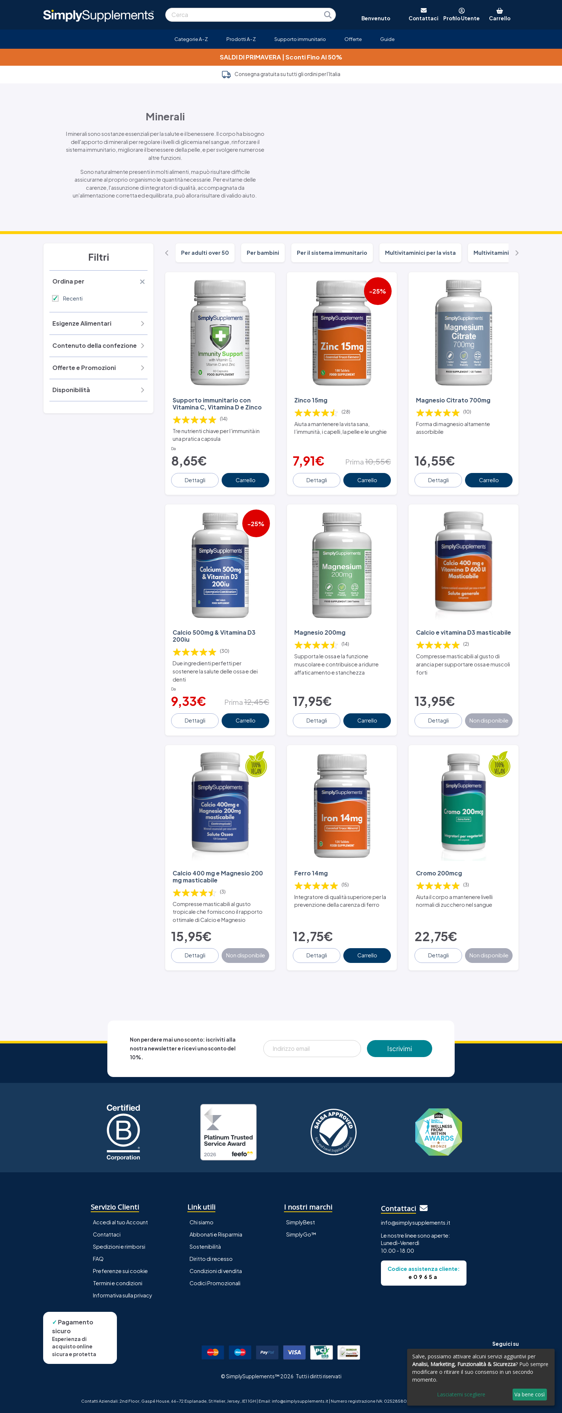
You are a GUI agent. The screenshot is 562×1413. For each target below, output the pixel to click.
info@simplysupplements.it (415, 1222)
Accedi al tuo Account (120, 1222)
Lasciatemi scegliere (461, 1394)
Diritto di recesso (211, 1258)
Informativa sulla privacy (122, 1295)
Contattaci (107, 1234)
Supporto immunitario (300, 39)
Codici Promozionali (215, 1283)
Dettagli (195, 480)
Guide (387, 39)
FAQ (98, 1258)
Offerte (353, 39)
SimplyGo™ (301, 1234)
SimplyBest (300, 1222)
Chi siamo (202, 1222)
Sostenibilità (205, 1246)
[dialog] (481, 1377)
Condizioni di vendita (216, 1271)
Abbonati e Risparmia (216, 1234)
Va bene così (529, 1394)
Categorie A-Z (191, 39)
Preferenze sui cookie (120, 1271)
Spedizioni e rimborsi (119, 1246)
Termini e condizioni (117, 1283)
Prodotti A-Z (241, 39)
